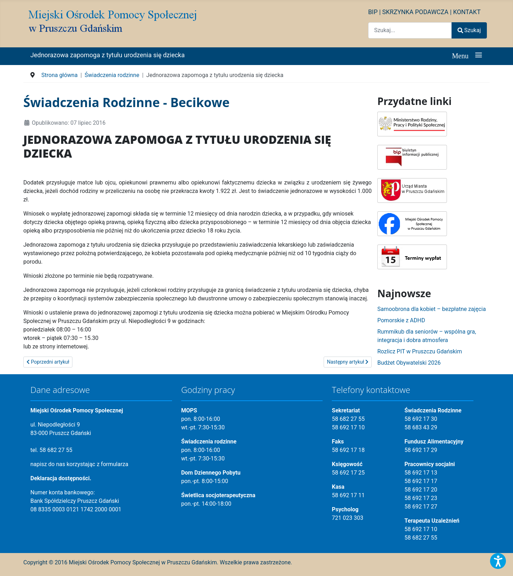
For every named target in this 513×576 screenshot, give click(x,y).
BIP (373, 12)
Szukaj (469, 30)
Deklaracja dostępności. (60, 478)
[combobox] (410, 30)
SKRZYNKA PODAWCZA (415, 12)
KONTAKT (466, 12)
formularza (115, 464)
